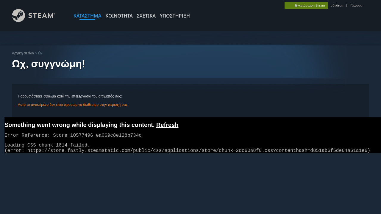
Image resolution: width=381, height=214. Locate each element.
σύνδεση (337, 5)
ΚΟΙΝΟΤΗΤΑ (119, 15)
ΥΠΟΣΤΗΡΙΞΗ (175, 15)
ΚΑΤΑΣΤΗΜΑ (87, 15)
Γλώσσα (356, 5)
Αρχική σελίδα (23, 53)
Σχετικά (146, 15)
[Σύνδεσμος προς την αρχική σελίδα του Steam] (38, 20)
